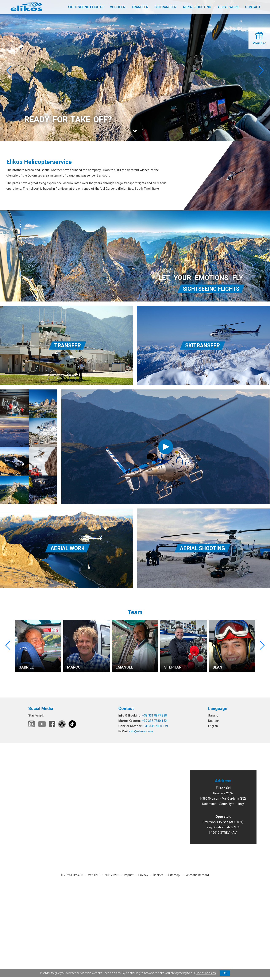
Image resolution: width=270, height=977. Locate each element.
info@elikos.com (141, 731)
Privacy (143, 875)
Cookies (158, 875)
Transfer (140, 7)
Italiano (213, 715)
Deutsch (214, 721)
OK (225, 973)
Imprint (129, 875)
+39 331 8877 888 (154, 715)
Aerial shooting (197, 7)
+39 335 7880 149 (155, 726)
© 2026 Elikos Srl (72, 875)
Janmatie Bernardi (197, 875)
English (213, 726)
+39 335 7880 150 (154, 721)
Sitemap (174, 875)
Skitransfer (165, 7)
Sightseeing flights (86, 7)
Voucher (117, 7)
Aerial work (228, 7)
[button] (261, 70)
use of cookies (206, 973)
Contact (253, 7)
